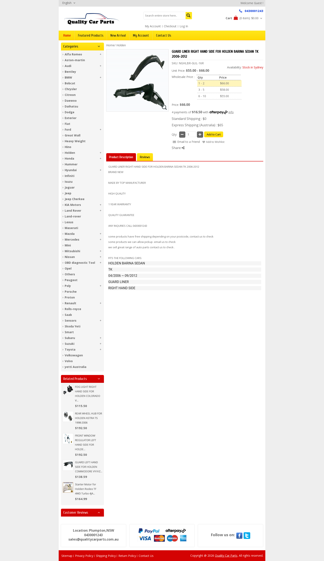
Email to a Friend (188, 142)
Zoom (164, 107)
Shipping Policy (106, 556)
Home (110, 45)
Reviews (145, 157)
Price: (175, 105)
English (66, 3)
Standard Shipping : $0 (189, 118)
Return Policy (127, 556)
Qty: (174, 134)
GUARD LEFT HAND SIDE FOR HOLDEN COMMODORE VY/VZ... (88, 466)
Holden (121, 45)
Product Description (121, 157)
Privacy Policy (84, 556)
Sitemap (66, 556)
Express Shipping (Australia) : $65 (197, 125)
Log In (184, 26)
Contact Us (146, 556)
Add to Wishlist (215, 142)
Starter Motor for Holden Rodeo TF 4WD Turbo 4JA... (85, 488)
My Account (153, 26)
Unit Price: (178, 71)
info (231, 112)
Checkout (170, 26)
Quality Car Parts (226, 555)
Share (178, 147)
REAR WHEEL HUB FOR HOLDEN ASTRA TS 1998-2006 (88, 418)
